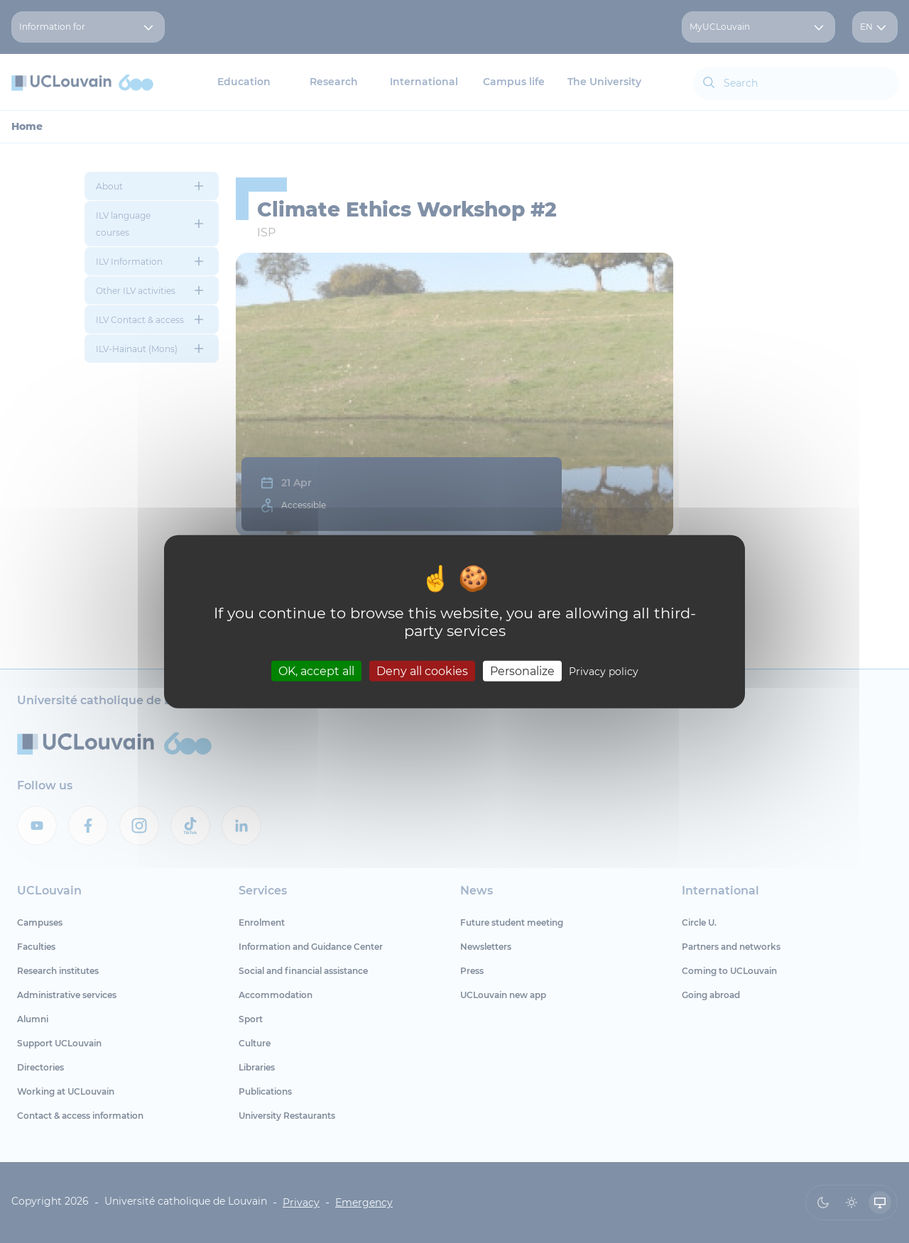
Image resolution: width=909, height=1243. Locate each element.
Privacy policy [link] (603, 671)
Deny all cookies (422, 671)
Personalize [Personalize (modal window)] (522, 671)
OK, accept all (316, 671)
